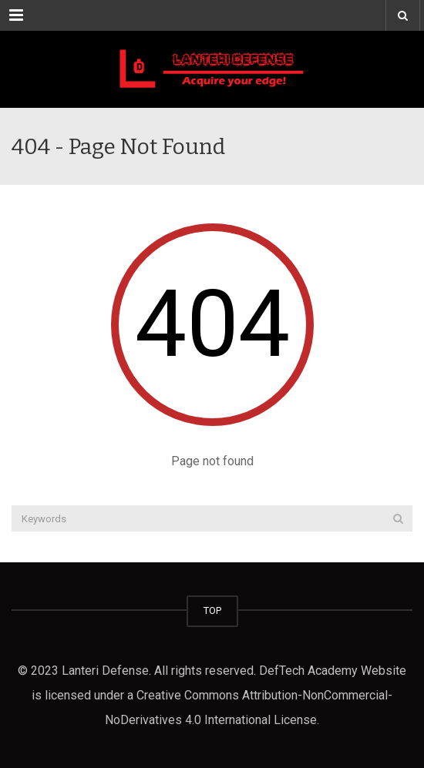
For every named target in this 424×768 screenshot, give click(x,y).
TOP (212, 610)
